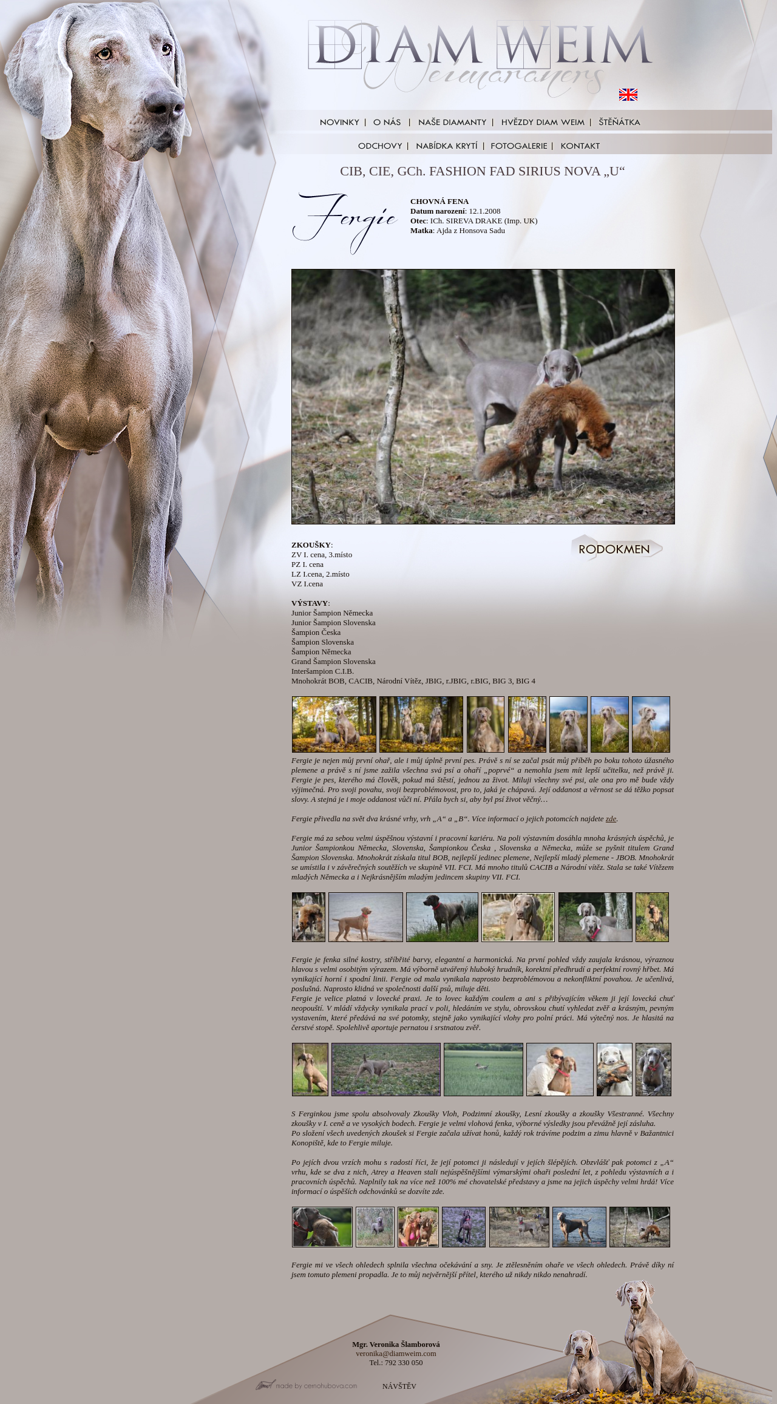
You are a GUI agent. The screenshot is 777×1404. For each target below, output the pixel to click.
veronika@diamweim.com (396, 1353)
